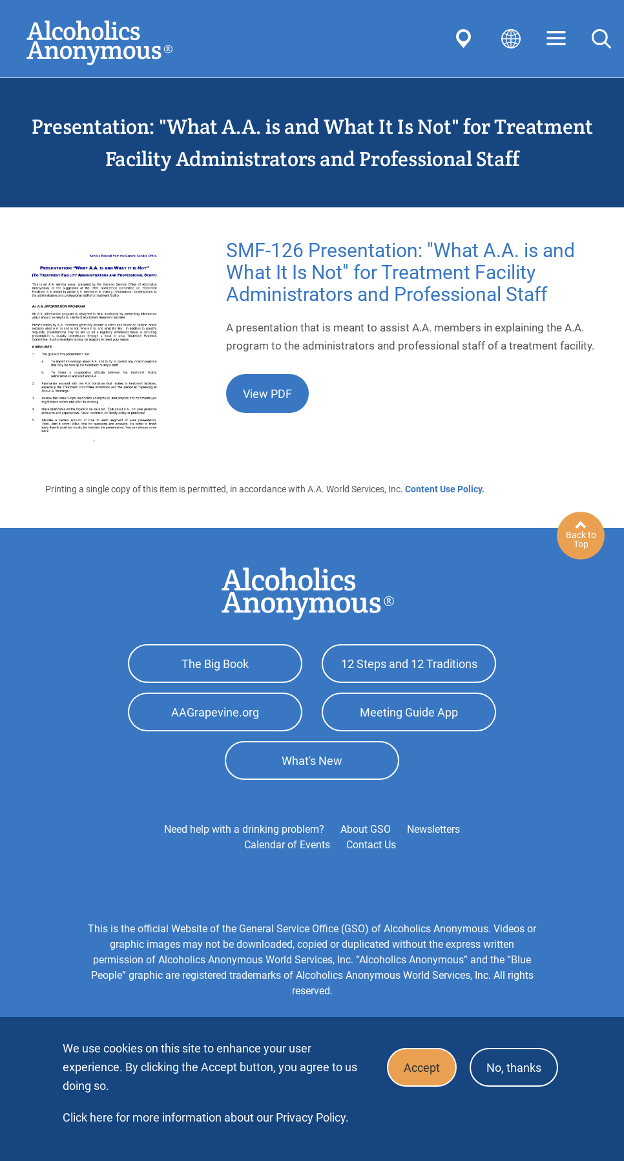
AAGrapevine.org (215, 712)
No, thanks (513, 1067)
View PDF (267, 394)
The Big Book (215, 664)
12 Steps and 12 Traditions (409, 664)
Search (601, 38)
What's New (312, 761)
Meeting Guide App (409, 712)
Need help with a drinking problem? (244, 829)
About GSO (365, 829)
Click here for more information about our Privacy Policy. (206, 1117)
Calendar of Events (287, 845)
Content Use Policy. (444, 489)
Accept (422, 1067)
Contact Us (371, 845)
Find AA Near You (465, 38)
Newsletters (433, 829)
